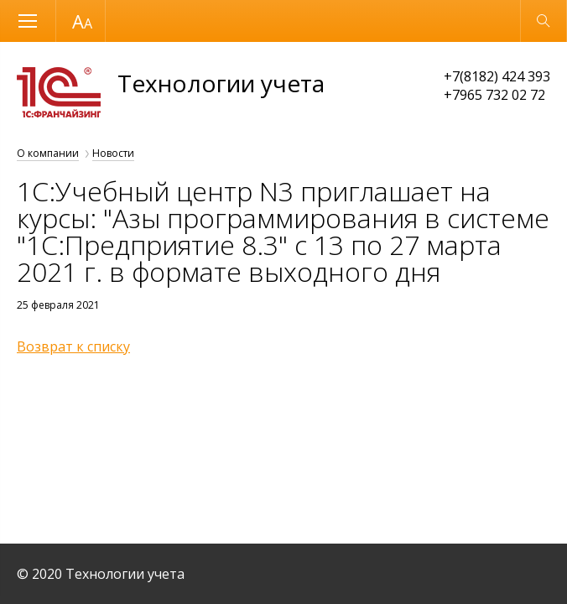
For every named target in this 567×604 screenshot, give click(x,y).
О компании (48, 153)
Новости (113, 153)
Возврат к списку (73, 346)
